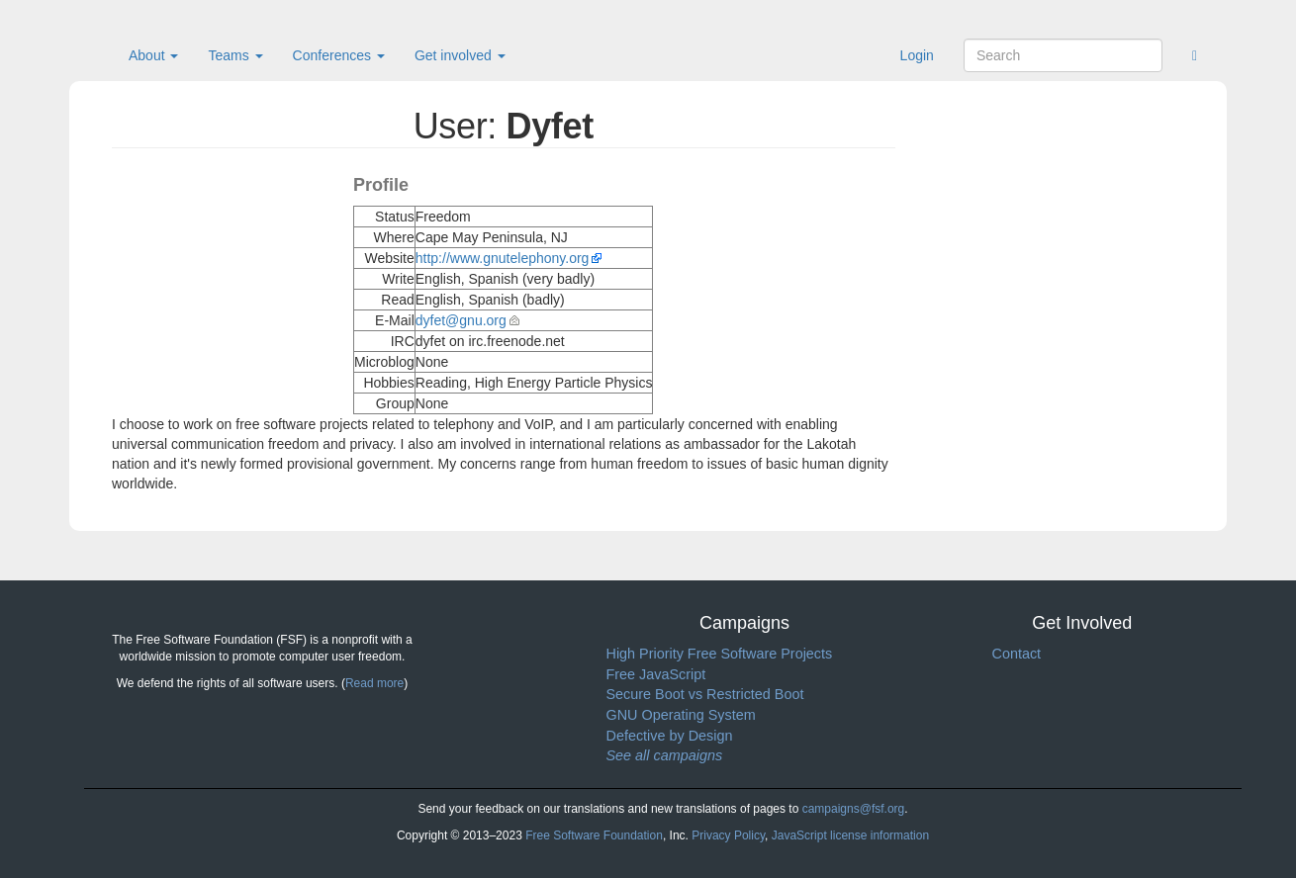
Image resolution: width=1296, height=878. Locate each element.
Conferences (339, 55)
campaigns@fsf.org (853, 809)
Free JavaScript (656, 674)
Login (917, 55)
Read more (374, 683)
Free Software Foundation (594, 835)
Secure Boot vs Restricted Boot (705, 694)
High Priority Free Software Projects (719, 653)
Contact (1017, 653)
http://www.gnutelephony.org (503, 258)
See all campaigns (664, 755)
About (153, 55)
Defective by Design (669, 736)
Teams (235, 55)
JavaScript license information (850, 835)
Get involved (460, 55)
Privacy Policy (728, 835)
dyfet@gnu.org (461, 320)
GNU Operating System (681, 715)
